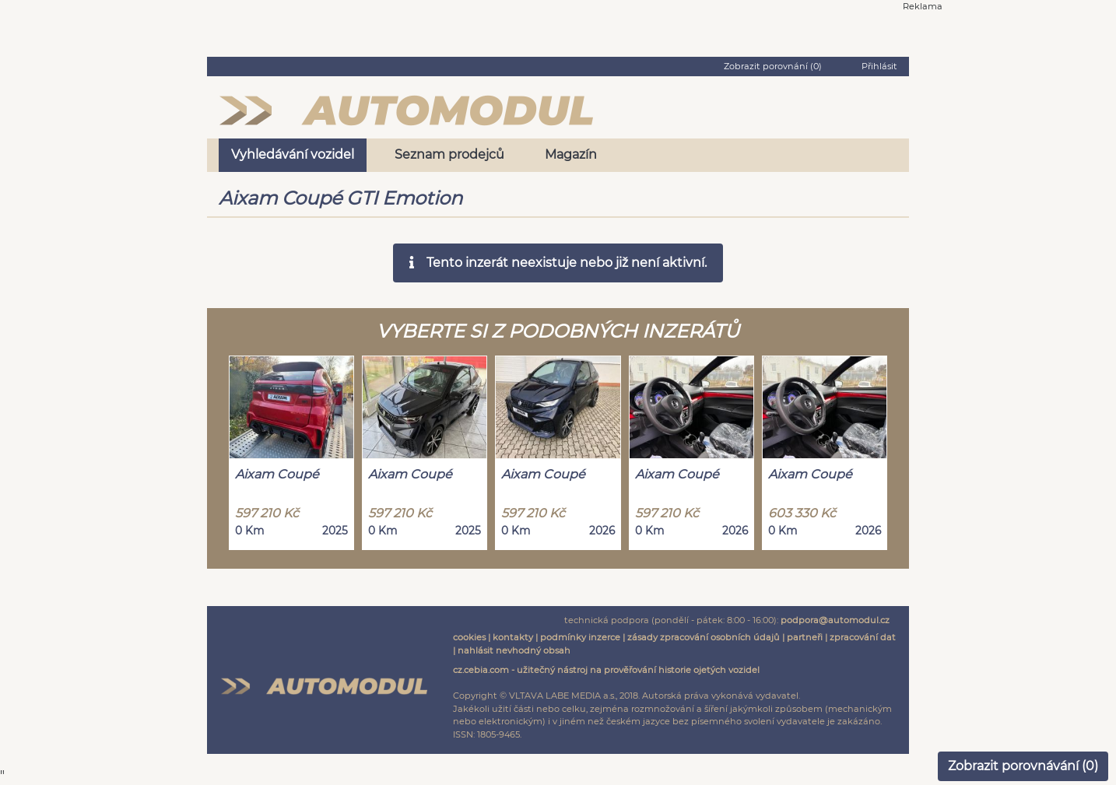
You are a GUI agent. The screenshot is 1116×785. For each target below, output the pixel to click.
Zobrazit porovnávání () (1023, 766)
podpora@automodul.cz (835, 620)
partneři (805, 637)
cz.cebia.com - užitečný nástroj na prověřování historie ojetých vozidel (606, 669)
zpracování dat (863, 637)
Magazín (571, 154)
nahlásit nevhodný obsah (514, 650)
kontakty (513, 637)
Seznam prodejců (449, 154)
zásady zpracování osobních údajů (703, 637)
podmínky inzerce (580, 637)
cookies (469, 637)
